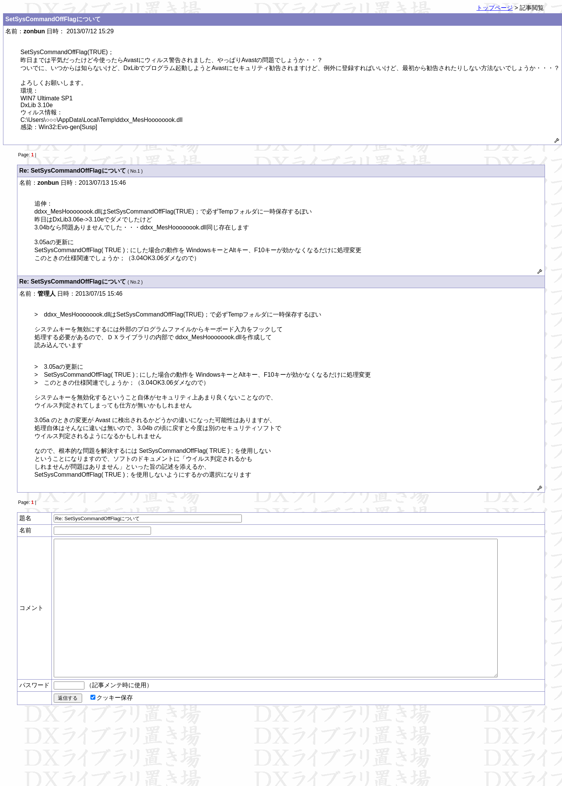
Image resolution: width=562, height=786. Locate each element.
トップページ (494, 8)
